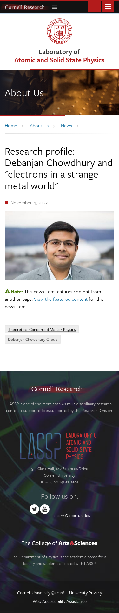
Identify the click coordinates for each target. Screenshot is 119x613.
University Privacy (85, 592)
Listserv (57, 515)
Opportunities (77, 515)
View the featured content (61, 298)
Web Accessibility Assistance (60, 601)
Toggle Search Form (94, 6)
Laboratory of (59, 55)
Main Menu (108, 6)
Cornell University (33, 592)
